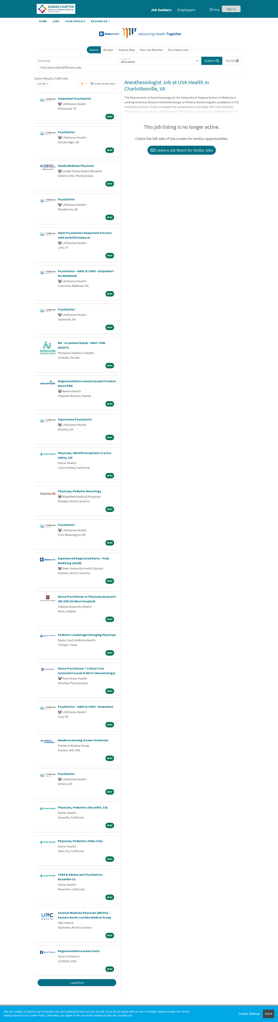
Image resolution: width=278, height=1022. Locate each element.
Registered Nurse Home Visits (79, 951)
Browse (108, 50)
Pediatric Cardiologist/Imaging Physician (87, 635)
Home (43, 21)
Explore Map (126, 50)
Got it (268, 1013)
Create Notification (103, 83)
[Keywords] (77, 61)
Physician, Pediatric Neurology (79, 491)
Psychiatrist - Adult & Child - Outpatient (85, 706)
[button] (232, 61)
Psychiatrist (66, 132)
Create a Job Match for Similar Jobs (182, 150)
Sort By (42, 83)
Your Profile (75, 21)
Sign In (231, 9)
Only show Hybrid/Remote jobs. (61, 67)
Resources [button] (99, 21)
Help (214, 10)
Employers (186, 9)
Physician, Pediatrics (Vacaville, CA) (83, 807)
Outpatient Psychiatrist (74, 98)
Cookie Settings (249, 1013)
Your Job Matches (151, 50)
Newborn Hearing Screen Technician (83, 740)
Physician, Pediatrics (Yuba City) (80, 841)
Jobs (56, 21)
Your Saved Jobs (178, 50)
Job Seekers (161, 9)
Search (93, 50)
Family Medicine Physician (76, 166)
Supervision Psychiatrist (75, 419)
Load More (77, 983)
